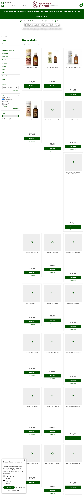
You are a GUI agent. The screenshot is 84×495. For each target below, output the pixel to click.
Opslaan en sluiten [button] (9, 487)
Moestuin (4, 63)
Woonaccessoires (6, 72)
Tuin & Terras (5, 76)
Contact (66, 474)
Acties (4, 40)
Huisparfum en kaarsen (8, 50)
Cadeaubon (5, 53)
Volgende (60, 450)
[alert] (14, 476)
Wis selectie (16, 90)
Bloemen (4, 43)
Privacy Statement (69, 465)
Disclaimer (67, 466)
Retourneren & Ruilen (69, 471)
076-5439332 (27, 467)
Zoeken (4, 84)
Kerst (3, 79)
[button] (10, 476)
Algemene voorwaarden (70, 463)
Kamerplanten (6, 47)
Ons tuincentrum (68, 476)
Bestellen (32, 75)
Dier (3, 69)
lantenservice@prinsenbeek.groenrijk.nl (15, 6)
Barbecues (5, 56)
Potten (4, 66)
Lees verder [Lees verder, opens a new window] (13, 473)
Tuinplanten (5, 60)
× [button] (24, 460)
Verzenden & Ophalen (70, 470)
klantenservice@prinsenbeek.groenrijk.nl (34, 469)
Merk (3, 95)
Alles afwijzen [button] (20, 487)
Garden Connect (48, 492)
